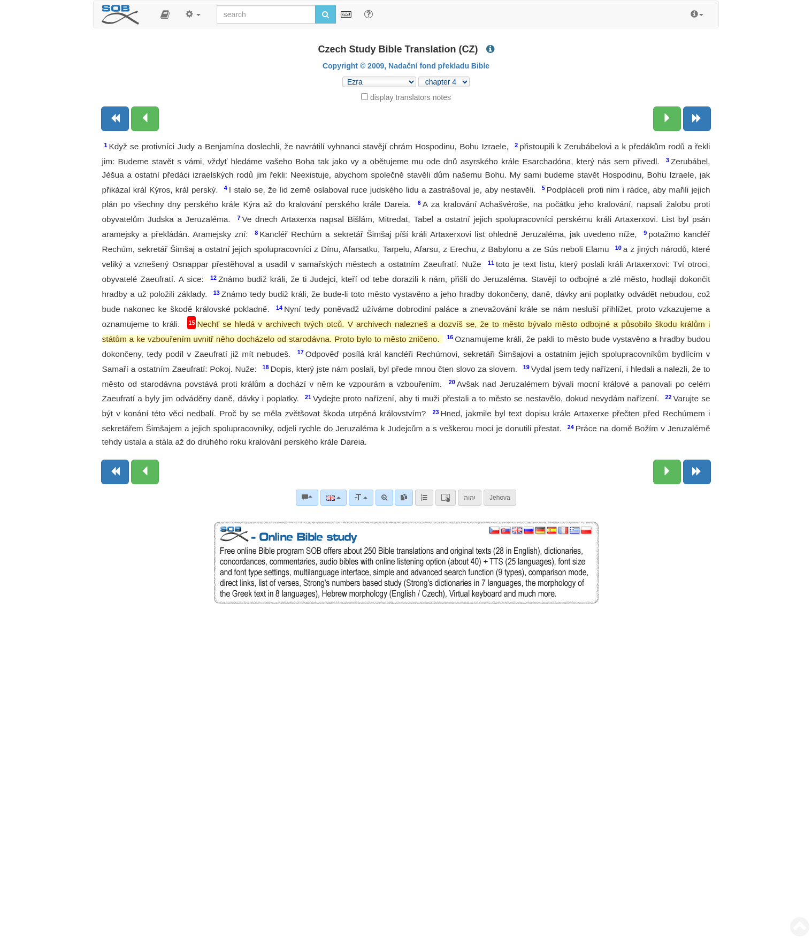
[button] (165, 14)
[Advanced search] (384, 498)
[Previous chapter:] (145, 118)
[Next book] (697, 118)
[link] (404, 498)
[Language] (333, 498)
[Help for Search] (369, 14)
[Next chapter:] (667, 118)
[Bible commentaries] (307, 498)
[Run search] (325, 14)
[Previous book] (115, 118)
